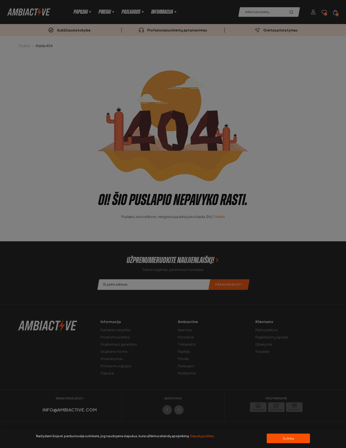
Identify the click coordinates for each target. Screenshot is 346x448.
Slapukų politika (202, 436)
